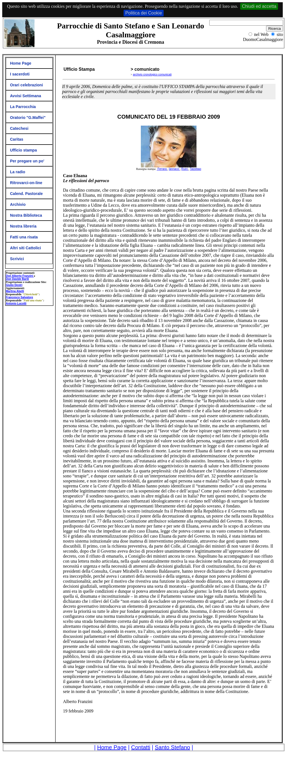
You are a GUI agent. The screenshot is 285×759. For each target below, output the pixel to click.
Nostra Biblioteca (26, 215)
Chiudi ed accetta (259, 6)
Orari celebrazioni (26, 85)
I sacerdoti (20, 74)
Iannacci (174, 168)
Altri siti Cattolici (25, 248)
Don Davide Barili (17, 278)
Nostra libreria (23, 226)
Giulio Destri (14, 285)
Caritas (16, 139)
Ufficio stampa (23, 150)
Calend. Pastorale (26, 193)
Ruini (185, 168)
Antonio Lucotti (16, 303)
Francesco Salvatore (19, 297)
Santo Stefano (172, 747)
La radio (17, 172)
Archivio (18, 204)
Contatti (140, 747)
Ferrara (162, 168)
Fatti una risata (24, 237)
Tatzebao (195, 168)
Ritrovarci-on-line (26, 182)
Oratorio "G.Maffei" (28, 117)
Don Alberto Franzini (20, 275)
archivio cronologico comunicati (152, 74)
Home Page (20, 63)
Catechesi (19, 128)
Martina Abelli (15, 291)
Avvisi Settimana (25, 96)
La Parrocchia (23, 106)
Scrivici (17, 259)
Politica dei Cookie (143, 13)
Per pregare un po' (27, 161)
